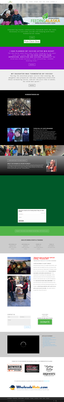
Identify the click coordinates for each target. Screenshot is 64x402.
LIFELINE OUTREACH (32, 13)
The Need (31, 398)
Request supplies (21, 398)
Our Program (36, 1)
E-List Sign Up (52, 1)
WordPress (23, 400)
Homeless (47, 1)
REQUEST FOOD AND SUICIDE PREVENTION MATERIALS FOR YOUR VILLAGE (32, 231)
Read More (32, 64)
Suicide (44, 1)
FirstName (20, 217)
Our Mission (31, 1)
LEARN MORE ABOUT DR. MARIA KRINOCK (17, 160)
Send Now (27, 327)
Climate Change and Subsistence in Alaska (49, 344)
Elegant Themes (14, 400)
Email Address (21, 214)
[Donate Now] (39, 140)
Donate (40, 1)
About (27, 1)
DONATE (45, 321)
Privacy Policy (15, 398)
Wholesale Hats (46, 381)
